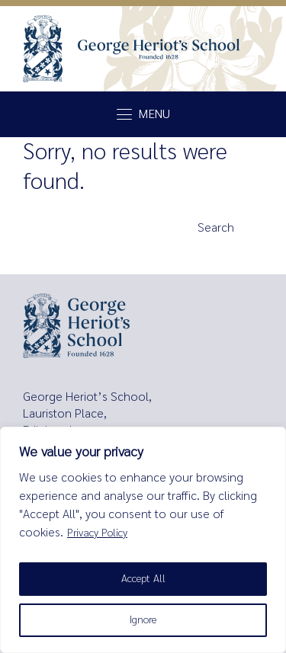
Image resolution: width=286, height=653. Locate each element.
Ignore (143, 620)
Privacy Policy (97, 533)
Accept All (143, 579)
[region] (143, 540)
